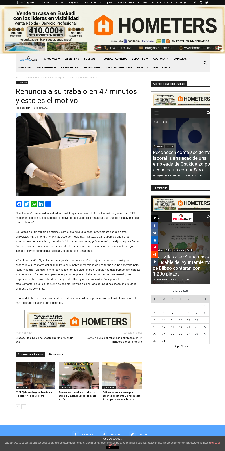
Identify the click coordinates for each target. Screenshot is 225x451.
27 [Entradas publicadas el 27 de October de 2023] (188, 334)
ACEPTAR (112, 448)
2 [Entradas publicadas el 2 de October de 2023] (154, 313)
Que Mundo (22, 82)
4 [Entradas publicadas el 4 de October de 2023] (172, 313)
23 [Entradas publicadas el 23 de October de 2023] (154, 334)
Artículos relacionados (30, 354)
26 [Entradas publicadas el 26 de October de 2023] (180, 334)
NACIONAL (134, 2)
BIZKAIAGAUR (91, 67)
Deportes (140, 58)
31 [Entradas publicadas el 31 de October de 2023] (163, 340)
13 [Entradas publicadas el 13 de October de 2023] (188, 320)
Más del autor (55, 354)
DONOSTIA (96, 2)
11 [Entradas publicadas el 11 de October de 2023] (172, 320)
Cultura (160, 58)
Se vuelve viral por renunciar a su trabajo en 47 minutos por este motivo (114, 339)
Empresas (181, 58)
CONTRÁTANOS (164, 2)
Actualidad (22, 387)
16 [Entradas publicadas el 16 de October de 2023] (154, 327)
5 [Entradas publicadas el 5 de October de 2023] (180, 313)
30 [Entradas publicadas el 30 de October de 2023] (154, 340)
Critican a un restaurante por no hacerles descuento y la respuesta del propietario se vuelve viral (121, 396)
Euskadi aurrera (115, 58)
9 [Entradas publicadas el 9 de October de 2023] (154, 320)
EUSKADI (122, 2)
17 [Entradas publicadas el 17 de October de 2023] (163, 327)
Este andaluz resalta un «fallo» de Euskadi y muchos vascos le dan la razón (77, 396)
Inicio (18, 77)
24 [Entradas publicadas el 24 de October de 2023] (163, 334)
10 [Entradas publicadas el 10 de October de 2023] (163, 320)
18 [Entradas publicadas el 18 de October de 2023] (172, 327)
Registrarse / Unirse (78, 2)
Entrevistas (69, 67)
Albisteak (72, 58)
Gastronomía (46, 67)
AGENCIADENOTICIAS (119, 67)
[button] (205, 63)
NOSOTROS (148, 2)
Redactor (25, 107)
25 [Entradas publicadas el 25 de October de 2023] (172, 334)
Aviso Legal (181, 2)
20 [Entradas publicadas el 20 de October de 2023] (188, 327)
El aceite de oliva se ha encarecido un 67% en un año (44, 339)
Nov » (184, 346)
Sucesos (91, 58)
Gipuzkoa (109, 2)
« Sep (175, 346)
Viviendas (24, 67)
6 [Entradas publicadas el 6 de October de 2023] (188, 313)
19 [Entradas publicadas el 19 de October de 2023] (180, 327)
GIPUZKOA (52, 58)
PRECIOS (142, 67)
